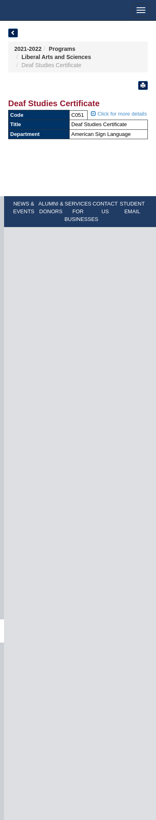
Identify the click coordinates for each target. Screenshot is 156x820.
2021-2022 (28, 49)
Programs (62, 49)
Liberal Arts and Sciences (56, 57)
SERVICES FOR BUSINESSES (81, 211)
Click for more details (119, 114)
